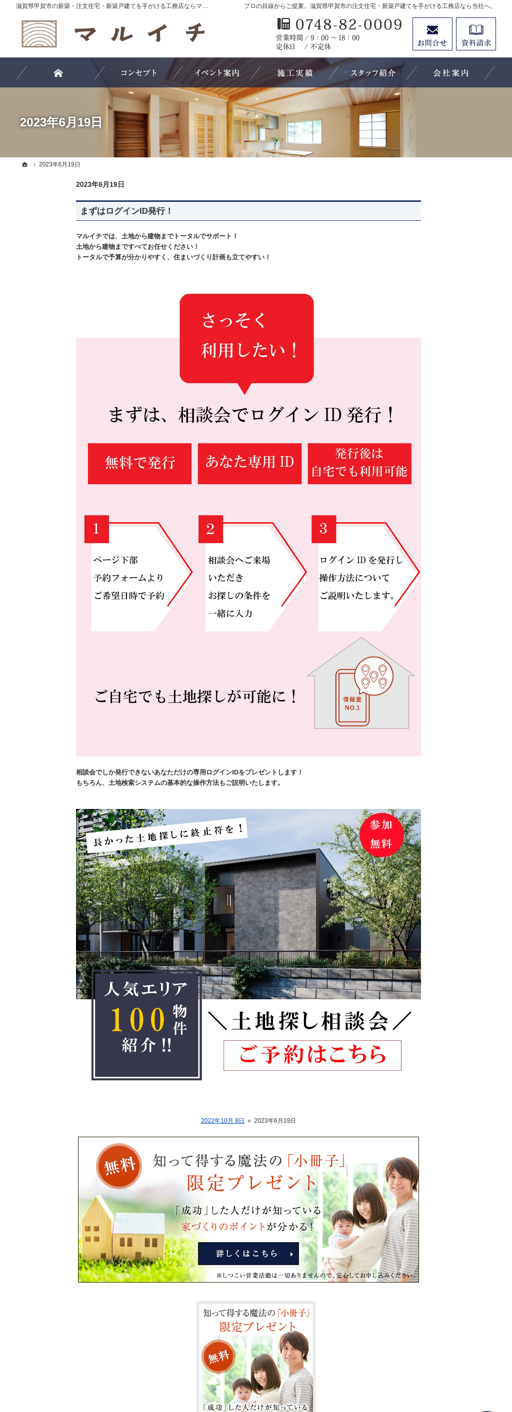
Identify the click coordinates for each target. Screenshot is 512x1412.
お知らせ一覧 (409, 896)
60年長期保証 (409, 773)
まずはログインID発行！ (67, 211)
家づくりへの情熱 (416, 548)
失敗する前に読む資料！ (426, 793)
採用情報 (402, 855)
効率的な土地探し (416, 507)
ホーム (398, 466)
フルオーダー (409, 711)
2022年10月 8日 (162, 1120)
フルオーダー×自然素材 (425, 691)
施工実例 (402, 610)
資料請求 (476, 33)
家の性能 (402, 732)
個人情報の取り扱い (419, 916)
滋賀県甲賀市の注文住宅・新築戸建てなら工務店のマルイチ (289, 1367)
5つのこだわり (411, 630)
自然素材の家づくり (419, 752)
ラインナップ (409, 671)
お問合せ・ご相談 (416, 875)
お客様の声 (405, 487)
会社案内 (402, 528)
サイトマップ (409, 936)
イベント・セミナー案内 (426, 814)
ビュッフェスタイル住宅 (426, 651)
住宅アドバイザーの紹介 (426, 569)
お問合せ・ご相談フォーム (436, 1325)
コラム (398, 834)
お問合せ (432, 33)
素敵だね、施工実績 (419, 589)
